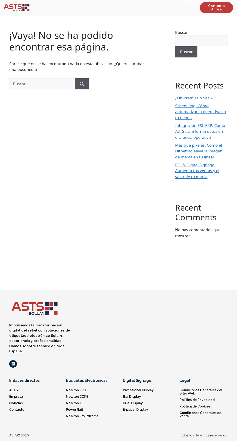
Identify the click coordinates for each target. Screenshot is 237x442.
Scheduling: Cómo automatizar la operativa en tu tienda (200, 111)
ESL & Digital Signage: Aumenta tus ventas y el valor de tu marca (197, 170)
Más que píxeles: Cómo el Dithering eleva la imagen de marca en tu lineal (198, 151)
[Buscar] (82, 83)
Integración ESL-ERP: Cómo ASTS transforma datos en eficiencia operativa (200, 131)
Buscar (181, 32)
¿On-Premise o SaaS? (194, 98)
